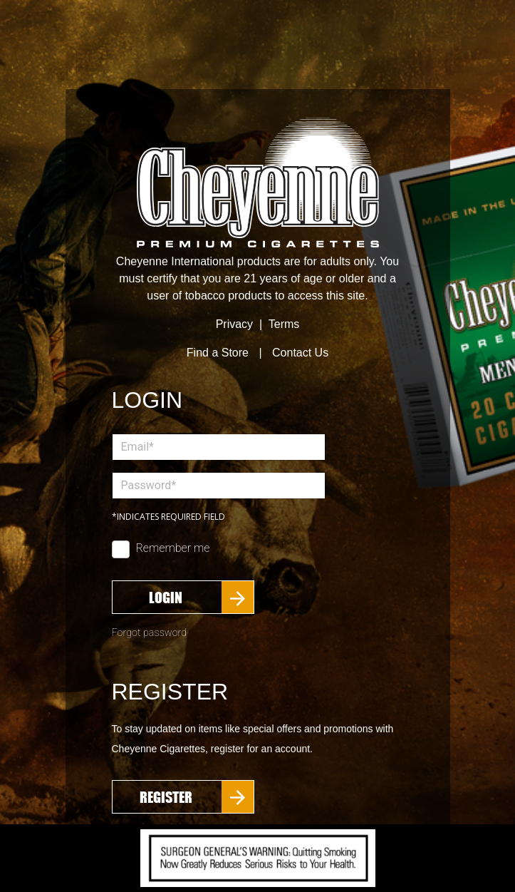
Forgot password (149, 633)
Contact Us (300, 353)
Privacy (234, 324)
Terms (284, 324)
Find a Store (218, 353)
